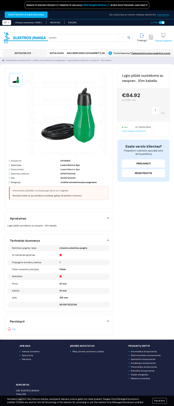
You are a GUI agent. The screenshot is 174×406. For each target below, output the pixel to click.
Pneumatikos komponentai (144, 367)
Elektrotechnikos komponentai (146, 355)
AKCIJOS (85, 53)
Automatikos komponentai (18, 60)
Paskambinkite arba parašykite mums (150, 53)
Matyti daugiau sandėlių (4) (133, 131)
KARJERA (72, 22)
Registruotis (143, 173)
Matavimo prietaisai (140, 378)
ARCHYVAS (55, 22)
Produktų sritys (139, 345)
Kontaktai (22, 384)
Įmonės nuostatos (82, 345)
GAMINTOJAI (97, 53)
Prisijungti (143, 163)
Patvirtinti (159, 400)
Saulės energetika (139, 374)
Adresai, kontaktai (30, 351)
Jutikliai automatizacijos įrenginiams (49, 60)
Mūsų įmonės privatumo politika (88, 351)
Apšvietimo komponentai (143, 359)
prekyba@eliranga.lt (96, 5)
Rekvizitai (26, 359)
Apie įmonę (27, 355)
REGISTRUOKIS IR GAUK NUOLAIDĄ (26, 14)
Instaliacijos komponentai (143, 363)
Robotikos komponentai (142, 370)
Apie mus (25, 345)
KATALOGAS (57, 53)
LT (6, 22)
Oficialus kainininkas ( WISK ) (28, 22)
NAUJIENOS (73, 53)
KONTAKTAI (163, 15)
